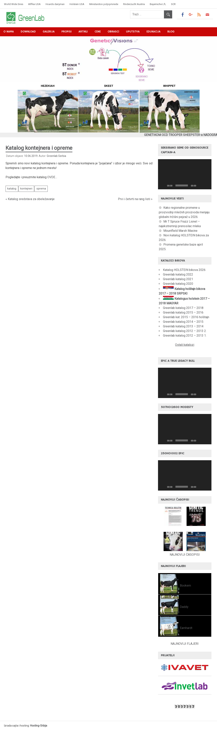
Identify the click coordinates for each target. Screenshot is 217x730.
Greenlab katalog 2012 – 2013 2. (184, 331)
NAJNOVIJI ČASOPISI (185, 554)
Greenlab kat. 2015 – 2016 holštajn (186, 317)
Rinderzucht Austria (134, 4)
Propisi (66, 31)
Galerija (49, 31)
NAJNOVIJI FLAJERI (185, 644)
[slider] (181, 185)
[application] (185, 174)
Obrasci (113, 31)
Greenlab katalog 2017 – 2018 (183, 308)
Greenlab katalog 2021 (178, 279)
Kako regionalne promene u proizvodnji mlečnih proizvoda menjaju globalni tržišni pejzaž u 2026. (184, 212)
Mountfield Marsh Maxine (180, 231)
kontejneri (26, 188)
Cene (98, 31)
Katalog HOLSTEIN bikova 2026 (184, 270)
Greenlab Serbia (56, 155)
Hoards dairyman (55, 4)
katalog (11, 188)
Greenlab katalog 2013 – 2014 (183, 326)
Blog (170, 31)
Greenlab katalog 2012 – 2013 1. (184, 335)
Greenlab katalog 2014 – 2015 (183, 322)
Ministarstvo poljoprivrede (103, 4)
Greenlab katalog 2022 (178, 274)
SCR (173, 4)
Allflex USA (34, 4)
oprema (41, 188)
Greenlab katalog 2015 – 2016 (183, 312)
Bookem (185, 585)
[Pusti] (163, 185)
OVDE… (52, 177)
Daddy (183, 607)
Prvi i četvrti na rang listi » (135, 199)
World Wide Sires (13, 4)
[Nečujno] (200, 185)
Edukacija (153, 31)
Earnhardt (185, 628)
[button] (184, 174)
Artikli (83, 31)
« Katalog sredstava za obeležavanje (30, 199)
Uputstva (133, 31)
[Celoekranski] (206, 185)
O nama (8, 31)
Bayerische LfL (158, 4)
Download (28, 31)
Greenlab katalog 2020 (178, 284)
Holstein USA (77, 4)
